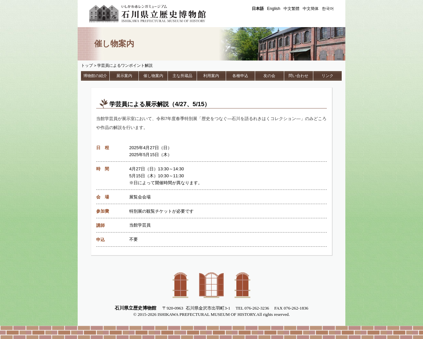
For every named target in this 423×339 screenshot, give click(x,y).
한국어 (328, 8)
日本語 (258, 8)
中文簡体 (311, 8)
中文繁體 (291, 8)
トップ (87, 65)
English (273, 8)
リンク (327, 75)
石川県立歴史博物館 (157, 13)
